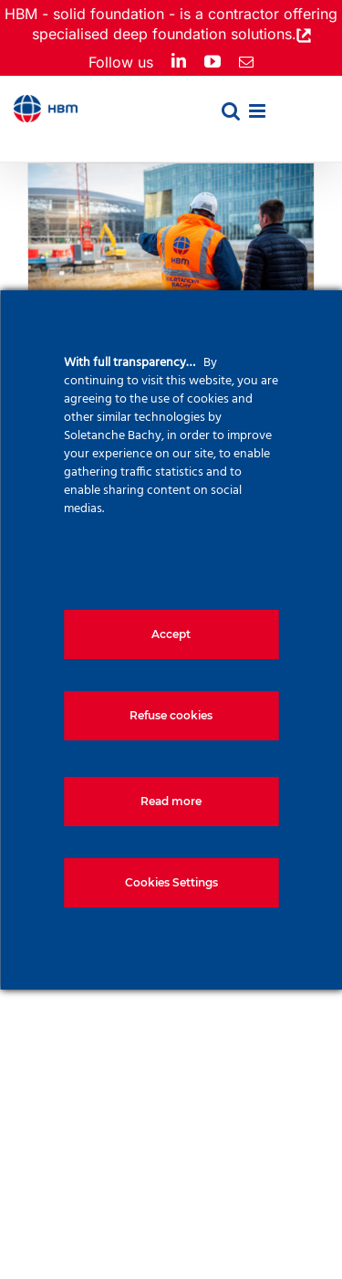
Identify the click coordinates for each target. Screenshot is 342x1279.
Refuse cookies (171, 715)
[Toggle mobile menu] (258, 111)
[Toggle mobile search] (231, 111)
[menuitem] (294, 124)
